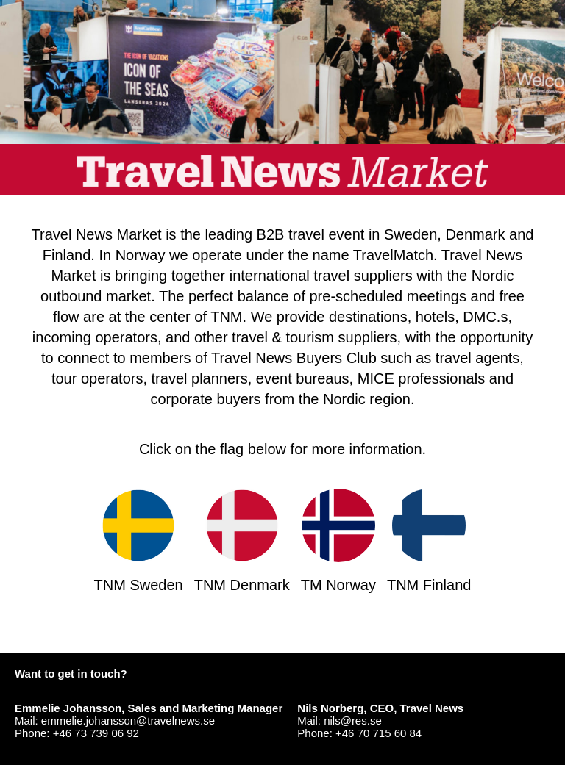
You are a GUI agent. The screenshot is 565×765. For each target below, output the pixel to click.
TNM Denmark (242, 541)
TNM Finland (429, 541)
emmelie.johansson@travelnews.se (128, 720)
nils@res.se (353, 720)
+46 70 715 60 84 (378, 733)
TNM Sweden (138, 541)
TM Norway (338, 541)
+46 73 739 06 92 (96, 733)
